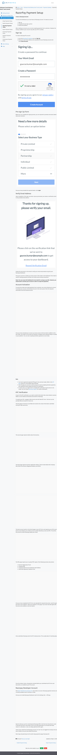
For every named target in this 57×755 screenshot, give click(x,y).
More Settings (8, 44)
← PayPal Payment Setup (21, 742)
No (45, 748)
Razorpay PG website (27, 38)
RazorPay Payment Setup (7, 26)
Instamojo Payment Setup (7, 32)
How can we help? (26, 738)
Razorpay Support (33, 389)
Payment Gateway (7, 17)
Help (8, 46)
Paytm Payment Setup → (51, 742)
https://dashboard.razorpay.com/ (25, 690)
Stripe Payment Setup (7, 21)
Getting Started (8, 13)
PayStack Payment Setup (7, 36)
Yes (42, 748)
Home (52, 2)
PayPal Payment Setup (8, 23)
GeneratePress (37, 753)
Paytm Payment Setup (7, 29)
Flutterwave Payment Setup (7, 40)
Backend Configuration (8, 16)
